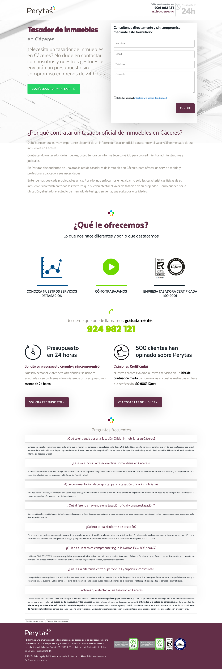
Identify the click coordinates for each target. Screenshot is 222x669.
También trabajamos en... (35, 621)
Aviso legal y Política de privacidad (50, 656)
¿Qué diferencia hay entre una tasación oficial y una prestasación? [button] (111, 505)
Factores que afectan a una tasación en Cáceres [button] (111, 590)
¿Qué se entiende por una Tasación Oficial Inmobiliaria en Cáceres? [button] (111, 439)
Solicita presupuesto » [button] (46, 402)
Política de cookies (76, 656)
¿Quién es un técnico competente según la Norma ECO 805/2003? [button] (111, 548)
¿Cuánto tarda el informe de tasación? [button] (111, 527)
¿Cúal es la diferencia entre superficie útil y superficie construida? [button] (111, 569)
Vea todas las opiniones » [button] (137, 402)
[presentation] (137, 109)
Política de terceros (95, 656)
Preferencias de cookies (36, 660)
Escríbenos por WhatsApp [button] (54, 88)
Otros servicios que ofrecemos (57, 621)
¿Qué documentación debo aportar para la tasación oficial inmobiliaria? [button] (111, 484)
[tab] (111, 438)
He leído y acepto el (140, 97)
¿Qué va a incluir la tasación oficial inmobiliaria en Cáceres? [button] (111, 463)
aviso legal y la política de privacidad (150, 98)
